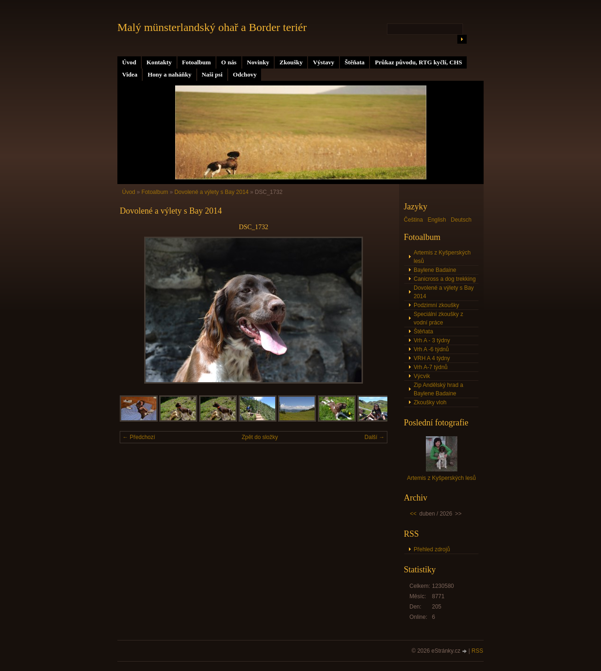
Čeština (413, 219)
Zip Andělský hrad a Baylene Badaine (438, 389)
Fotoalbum (196, 62)
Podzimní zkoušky (436, 305)
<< (413, 513)
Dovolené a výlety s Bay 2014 (211, 192)
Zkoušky (290, 62)
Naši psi (212, 74)
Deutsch (461, 219)
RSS (477, 651)
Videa (129, 74)
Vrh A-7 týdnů (430, 367)
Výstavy (323, 62)
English (437, 219)
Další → (374, 437)
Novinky (258, 62)
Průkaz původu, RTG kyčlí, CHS (418, 62)
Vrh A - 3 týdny (432, 340)
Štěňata (355, 62)
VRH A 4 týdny (432, 358)
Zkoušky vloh (430, 402)
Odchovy (245, 74)
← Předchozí (139, 437)
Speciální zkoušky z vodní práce (438, 318)
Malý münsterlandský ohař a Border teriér (212, 27)
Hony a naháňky (169, 74)
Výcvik (422, 376)
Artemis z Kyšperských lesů (442, 256)
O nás (229, 62)
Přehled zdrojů (432, 549)
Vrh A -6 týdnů (431, 349)
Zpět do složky (260, 437)
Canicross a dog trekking (445, 279)
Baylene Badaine (435, 270)
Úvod (129, 62)
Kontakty (159, 62)
